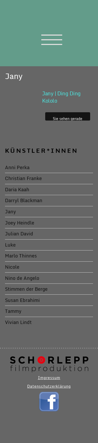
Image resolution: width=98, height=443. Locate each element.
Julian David (19, 233)
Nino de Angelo (22, 278)
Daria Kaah (17, 189)
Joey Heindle (19, 223)
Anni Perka (17, 167)
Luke (10, 245)
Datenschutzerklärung (49, 386)
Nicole (12, 267)
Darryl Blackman (23, 200)
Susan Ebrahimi (22, 300)
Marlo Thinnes (21, 256)
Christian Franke (23, 178)
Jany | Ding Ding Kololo (61, 97)
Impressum (49, 378)
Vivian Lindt (18, 322)
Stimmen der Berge (26, 289)
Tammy (13, 311)
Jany (10, 211)
